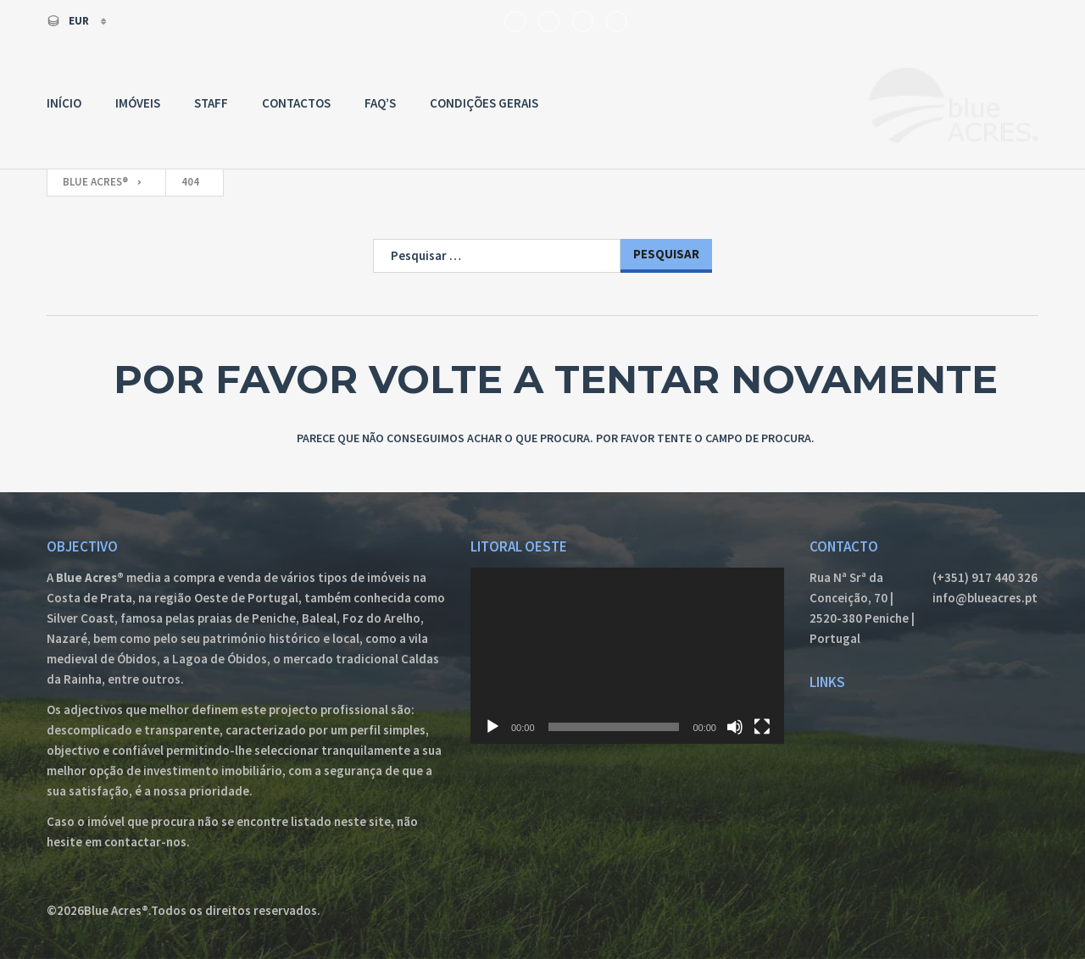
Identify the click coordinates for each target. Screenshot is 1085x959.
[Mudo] (734, 726)
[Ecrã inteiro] (762, 726)
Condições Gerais (484, 103)
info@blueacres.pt (985, 598)
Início (64, 103)
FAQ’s (380, 103)
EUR (69, 21)
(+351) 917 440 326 (985, 577)
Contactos (296, 103)
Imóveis (137, 103)
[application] (627, 656)
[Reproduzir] (492, 726)
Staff (211, 103)
